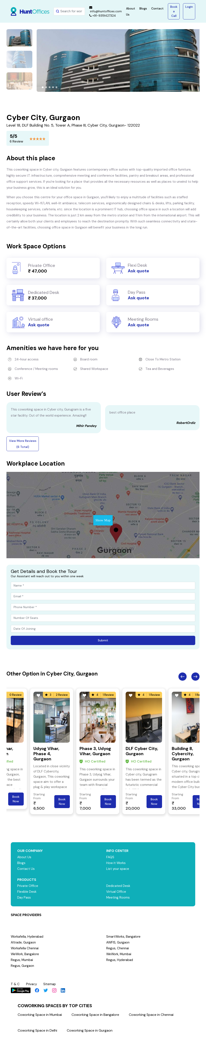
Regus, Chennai (117, 948)
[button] (43, 87)
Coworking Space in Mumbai (40, 1014)
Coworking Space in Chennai (151, 1014)
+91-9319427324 (102, 15)
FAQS (110, 857)
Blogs (143, 8)
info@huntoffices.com (105, 9)
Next (195, 676)
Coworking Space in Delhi (37, 1030)
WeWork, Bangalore (25, 954)
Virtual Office (116, 892)
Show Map (103, 520)
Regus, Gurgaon (22, 966)
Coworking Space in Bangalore (95, 1014)
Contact (157, 8)
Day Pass (24, 897)
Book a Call (173, 11)
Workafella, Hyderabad (27, 936)
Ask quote (138, 271)
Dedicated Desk (118, 886)
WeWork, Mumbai (119, 954)
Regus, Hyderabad (119, 960)
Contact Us (26, 869)
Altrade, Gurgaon (23, 942)
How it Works (116, 863)
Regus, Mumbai (22, 960)
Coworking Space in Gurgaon (89, 1030)
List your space (117, 869)
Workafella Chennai (25, 948)
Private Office (27, 886)
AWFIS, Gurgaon (118, 942)
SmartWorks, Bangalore (123, 936)
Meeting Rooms (118, 897)
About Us (24, 857)
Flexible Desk (26, 892)
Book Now (15, 799)
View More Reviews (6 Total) (22, 444)
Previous (182, 676)
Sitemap (49, 984)
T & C (15, 984)
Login (189, 7)
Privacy (31, 984)
